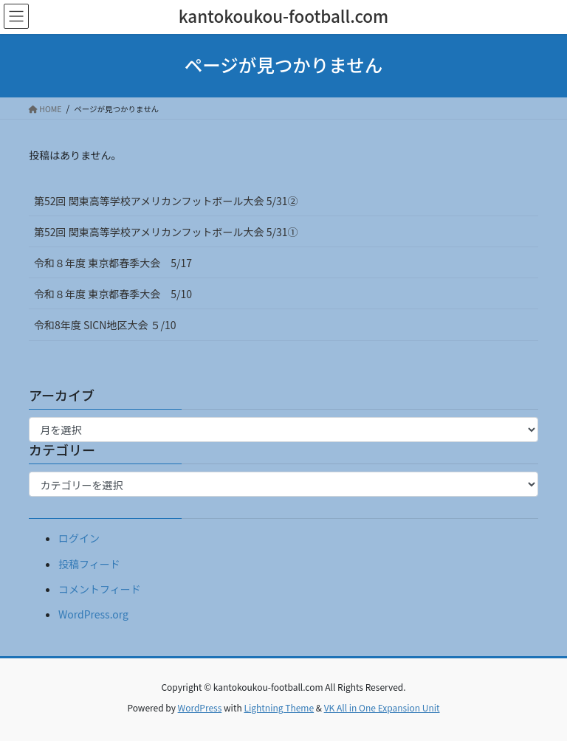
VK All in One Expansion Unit (382, 707)
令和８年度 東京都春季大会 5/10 (113, 293)
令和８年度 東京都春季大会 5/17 (113, 262)
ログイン (79, 538)
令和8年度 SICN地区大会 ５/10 (105, 324)
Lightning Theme (279, 707)
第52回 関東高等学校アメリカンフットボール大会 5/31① (166, 231)
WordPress (200, 707)
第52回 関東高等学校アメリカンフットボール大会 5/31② (166, 200)
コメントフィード (99, 589)
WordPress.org (93, 614)
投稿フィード (89, 563)
